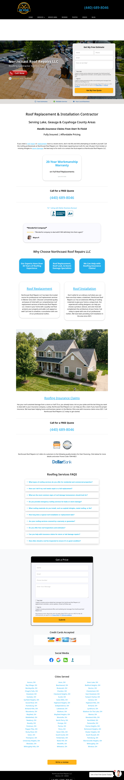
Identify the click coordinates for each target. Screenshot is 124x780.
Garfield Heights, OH (31, 679)
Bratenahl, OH (62, 667)
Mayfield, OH (31, 693)
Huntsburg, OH (31, 684)
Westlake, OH (31, 722)
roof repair (31, 122)
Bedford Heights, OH (92, 664)
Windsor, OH (92, 725)
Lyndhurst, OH (92, 687)
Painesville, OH (92, 702)
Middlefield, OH (31, 696)
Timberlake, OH (62, 717)
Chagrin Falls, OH (31, 670)
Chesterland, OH (93, 670)
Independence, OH (62, 684)
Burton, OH (92, 667)
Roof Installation (84, 267)
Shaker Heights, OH (92, 711)
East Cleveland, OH (93, 673)
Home (31, 17)
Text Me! (79, 50)
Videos (84, 17)
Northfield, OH (92, 699)
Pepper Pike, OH (31, 708)
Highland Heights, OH (62, 681)
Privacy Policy (99, 64)
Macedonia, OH (31, 690)
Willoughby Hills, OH (31, 725)
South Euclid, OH (62, 714)
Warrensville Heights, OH (92, 719)
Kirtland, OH (92, 684)
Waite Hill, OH (62, 719)
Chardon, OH (62, 670)
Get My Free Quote (93, 69)
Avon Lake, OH (92, 661)
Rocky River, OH (31, 711)
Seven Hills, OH (62, 711)
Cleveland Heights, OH (62, 673)
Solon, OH (31, 714)
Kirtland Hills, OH (31, 687)
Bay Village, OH (31, 664)
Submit (62, 598)
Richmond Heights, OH (92, 708)
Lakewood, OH (62, 687)
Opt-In (78, 57)
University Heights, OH (31, 719)
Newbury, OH (31, 699)
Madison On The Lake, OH (92, 690)
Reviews (65, 17)
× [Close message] (112, 773)
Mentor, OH (92, 693)
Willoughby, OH (92, 722)
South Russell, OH (92, 714)
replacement (42, 122)
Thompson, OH (31, 717)
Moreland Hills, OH (92, 696)
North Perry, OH (62, 699)
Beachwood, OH (62, 664)
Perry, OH (61, 708)
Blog (93, 17)
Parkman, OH (31, 705)
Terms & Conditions (67, 594)
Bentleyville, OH (31, 667)
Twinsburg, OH (92, 717)
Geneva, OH (92, 679)
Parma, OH (62, 705)
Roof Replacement (39, 267)
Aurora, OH (31, 661)
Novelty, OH (31, 702)
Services (41, 17)
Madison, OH (62, 690)
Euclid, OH (62, 676)
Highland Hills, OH (92, 681)
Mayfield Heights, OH (62, 693)
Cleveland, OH (31, 673)
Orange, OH (62, 702)
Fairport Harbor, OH (92, 676)
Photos (75, 17)
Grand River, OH (31, 681)
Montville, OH (62, 696)
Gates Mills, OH (62, 679)
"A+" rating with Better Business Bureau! (62, 187)
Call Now (16, 51)
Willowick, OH (62, 725)
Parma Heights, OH (93, 705)
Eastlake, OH (31, 676)
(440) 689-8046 (96, 7)
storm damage (37, 127)
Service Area (52, 17)
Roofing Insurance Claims (62, 377)
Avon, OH (62, 661)
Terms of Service (76, 776)
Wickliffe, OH (62, 722)
